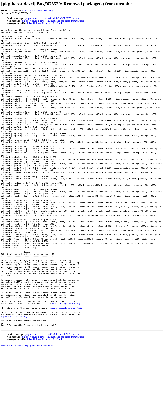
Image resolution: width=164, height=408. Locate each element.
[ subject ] (48, 23)
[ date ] (30, 23)
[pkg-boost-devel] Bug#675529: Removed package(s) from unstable (52, 21)
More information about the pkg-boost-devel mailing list (27, 405)
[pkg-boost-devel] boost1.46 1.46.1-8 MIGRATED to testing (53, 18)
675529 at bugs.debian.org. (66, 358)
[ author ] (57, 23)
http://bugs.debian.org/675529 (65, 363)
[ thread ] (38, 23)
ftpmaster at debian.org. (14, 374)
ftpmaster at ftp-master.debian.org (37, 10)
